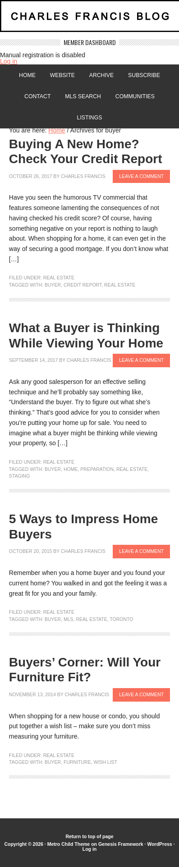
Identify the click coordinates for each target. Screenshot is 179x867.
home (71, 469)
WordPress (159, 844)
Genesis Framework (120, 844)
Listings (89, 117)
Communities (135, 96)
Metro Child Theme (68, 844)
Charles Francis (83, 176)
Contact (37, 96)
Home (27, 75)
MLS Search (83, 96)
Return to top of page (89, 836)
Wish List (106, 762)
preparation (97, 469)
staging (19, 476)
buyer (53, 284)
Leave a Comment (141, 176)
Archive (101, 75)
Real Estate (58, 277)
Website (62, 75)
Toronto (121, 619)
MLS (68, 619)
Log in (8, 61)
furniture (77, 762)
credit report (82, 284)
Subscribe (144, 75)
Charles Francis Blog (89, 19)
